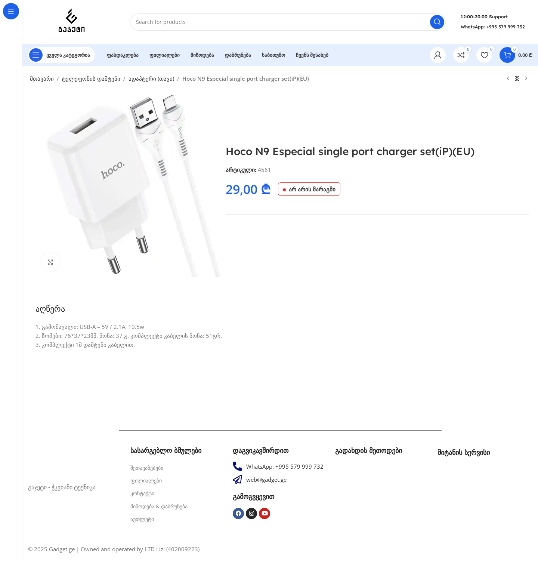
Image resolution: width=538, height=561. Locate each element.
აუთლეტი (142, 519)
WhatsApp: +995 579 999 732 (493, 27)
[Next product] (526, 78)
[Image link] (75, 460)
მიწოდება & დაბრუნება (159, 506)
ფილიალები (146, 480)
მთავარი (42, 78)
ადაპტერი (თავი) (151, 78)
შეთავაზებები (146, 467)
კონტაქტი (142, 493)
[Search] (288, 22)
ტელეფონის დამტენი (91, 78)
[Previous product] (508, 78)
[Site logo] (71, 21)
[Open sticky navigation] (61, 54)
